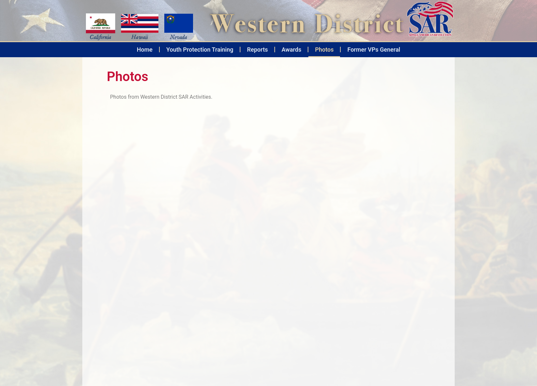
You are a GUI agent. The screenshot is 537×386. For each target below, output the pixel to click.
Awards (291, 49)
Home (145, 49)
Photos (324, 49)
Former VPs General (373, 49)
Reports (257, 49)
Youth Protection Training (199, 49)
